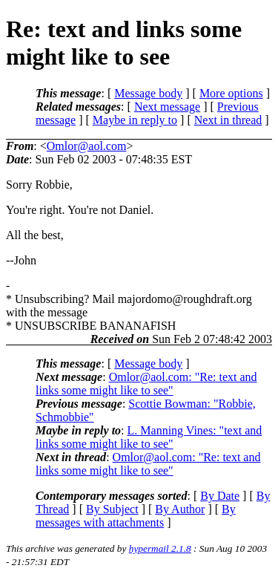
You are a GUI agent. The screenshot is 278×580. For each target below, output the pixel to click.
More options (231, 93)
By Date (219, 495)
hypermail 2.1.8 (160, 548)
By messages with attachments (136, 516)
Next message (167, 106)
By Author (180, 509)
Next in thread (228, 120)
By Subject (112, 509)
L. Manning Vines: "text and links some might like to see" (149, 437)
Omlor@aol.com (87, 146)
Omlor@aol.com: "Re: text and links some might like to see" (146, 384)
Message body (148, 93)
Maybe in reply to (135, 120)
